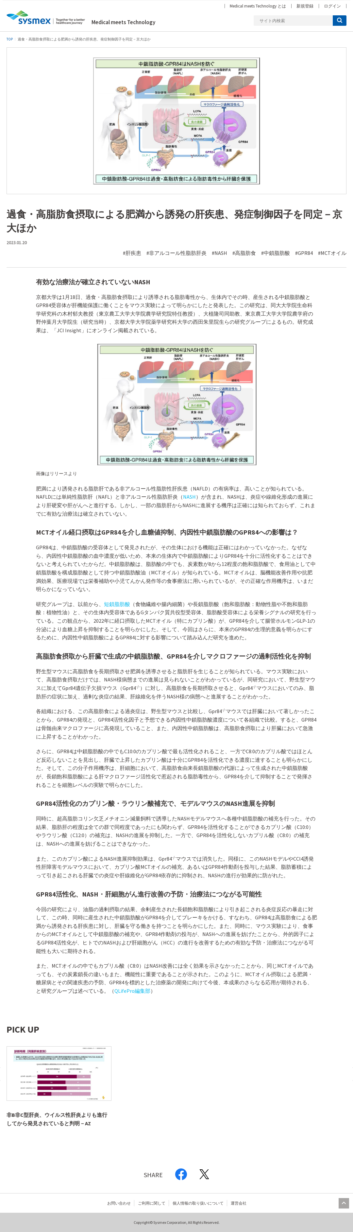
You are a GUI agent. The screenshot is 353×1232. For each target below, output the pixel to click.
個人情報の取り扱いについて (198, 1203)
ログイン (332, 6)
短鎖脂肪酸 (117, 604)
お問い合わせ (119, 1203)
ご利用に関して (151, 1203)
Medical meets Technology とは (258, 6)
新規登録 (304, 6)
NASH (189, 496)
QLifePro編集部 (132, 991)
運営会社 (238, 1203)
